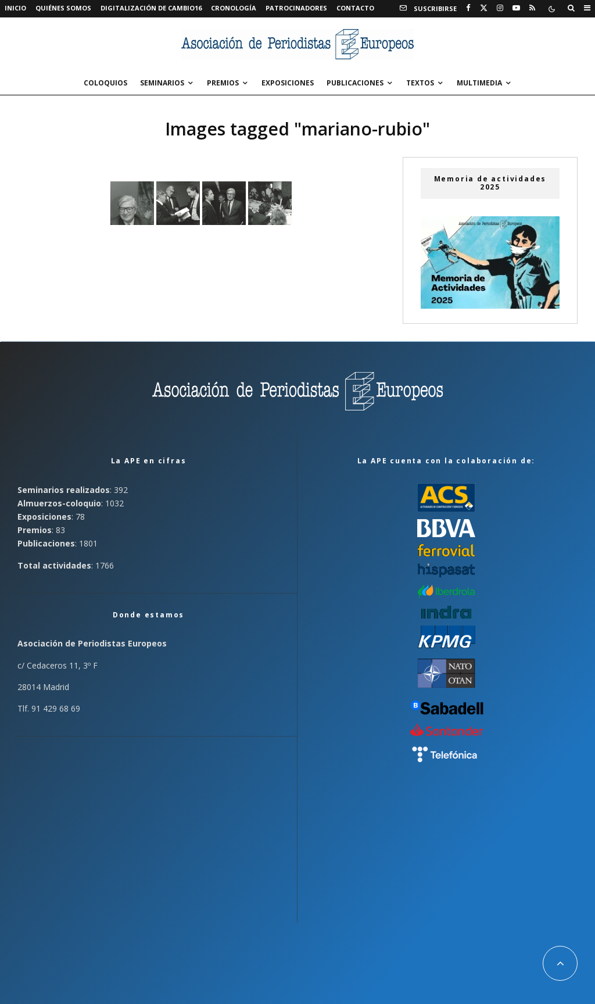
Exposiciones (287, 83)
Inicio (15, 7)
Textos (420, 83)
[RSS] (532, 8)
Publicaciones (355, 83)
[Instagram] (500, 8)
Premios (223, 83)
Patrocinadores (296, 7)
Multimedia (479, 83)
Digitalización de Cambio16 (151, 7)
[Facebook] (468, 8)
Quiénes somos (63, 7)
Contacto (355, 7)
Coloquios (105, 83)
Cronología (233, 7)
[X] (483, 8)
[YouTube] (516, 8)
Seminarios (162, 83)
